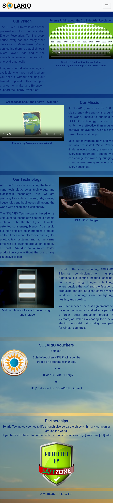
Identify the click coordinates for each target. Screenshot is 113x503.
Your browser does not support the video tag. (81, 41)
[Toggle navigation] (107, 6)
